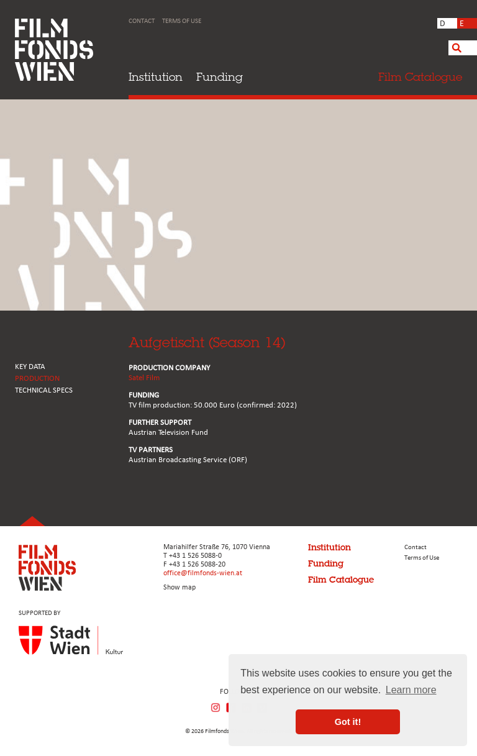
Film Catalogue (341, 579)
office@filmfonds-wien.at (202, 573)
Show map (179, 587)
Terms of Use (181, 21)
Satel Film (144, 378)
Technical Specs (44, 390)
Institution (156, 76)
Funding (219, 76)
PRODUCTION (37, 379)
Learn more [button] (411, 690)
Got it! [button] (348, 722)
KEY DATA (30, 367)
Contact (142, 21)
